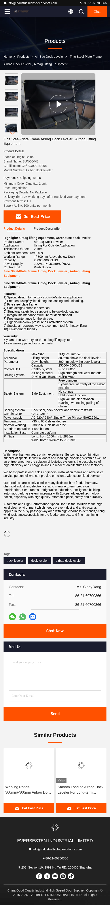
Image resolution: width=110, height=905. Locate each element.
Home (8, 56)
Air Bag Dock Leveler (49, 56)
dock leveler (39, 560)
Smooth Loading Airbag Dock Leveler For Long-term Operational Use (80, 790)
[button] (12, 133)
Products (23, 56)
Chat (97, 11)
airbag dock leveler (69, 560)
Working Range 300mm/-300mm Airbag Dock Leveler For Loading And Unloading (28, 790)
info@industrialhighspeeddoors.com (30, 3)
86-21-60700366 (93, 3)
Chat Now (55, 631)
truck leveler (15, 560)
